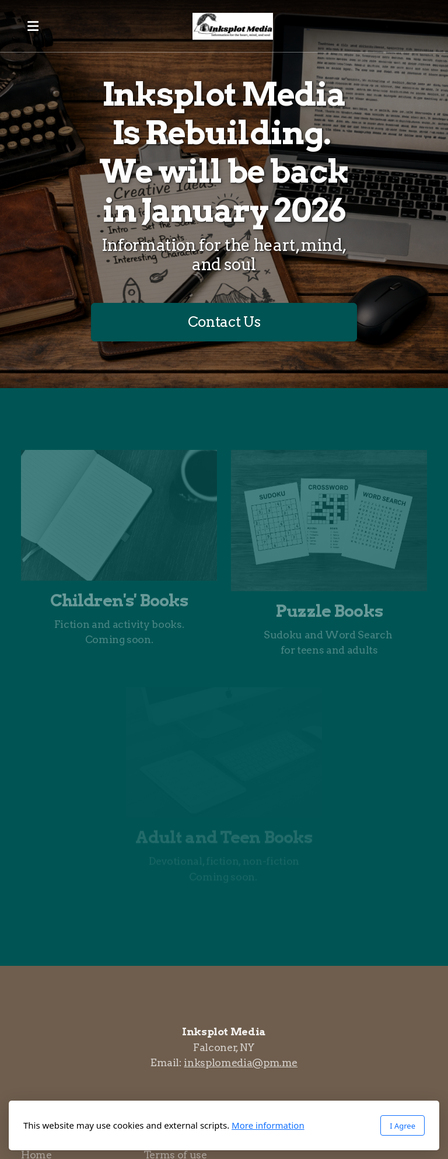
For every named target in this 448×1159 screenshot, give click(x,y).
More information (268, 1125)
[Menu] (32, 26)
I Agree (402, 1125)
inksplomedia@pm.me (241, 1062)
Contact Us (224, 321)
